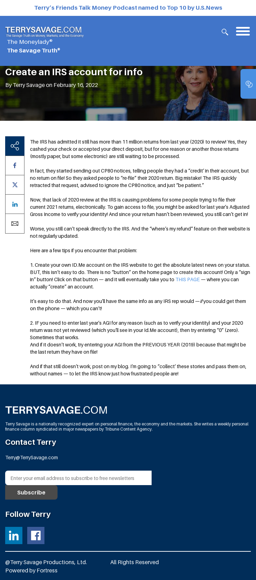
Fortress (47, 570)
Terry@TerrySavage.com (31, 457)
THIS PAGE (187, 279)
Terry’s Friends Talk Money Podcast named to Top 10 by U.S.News (128, 7)
